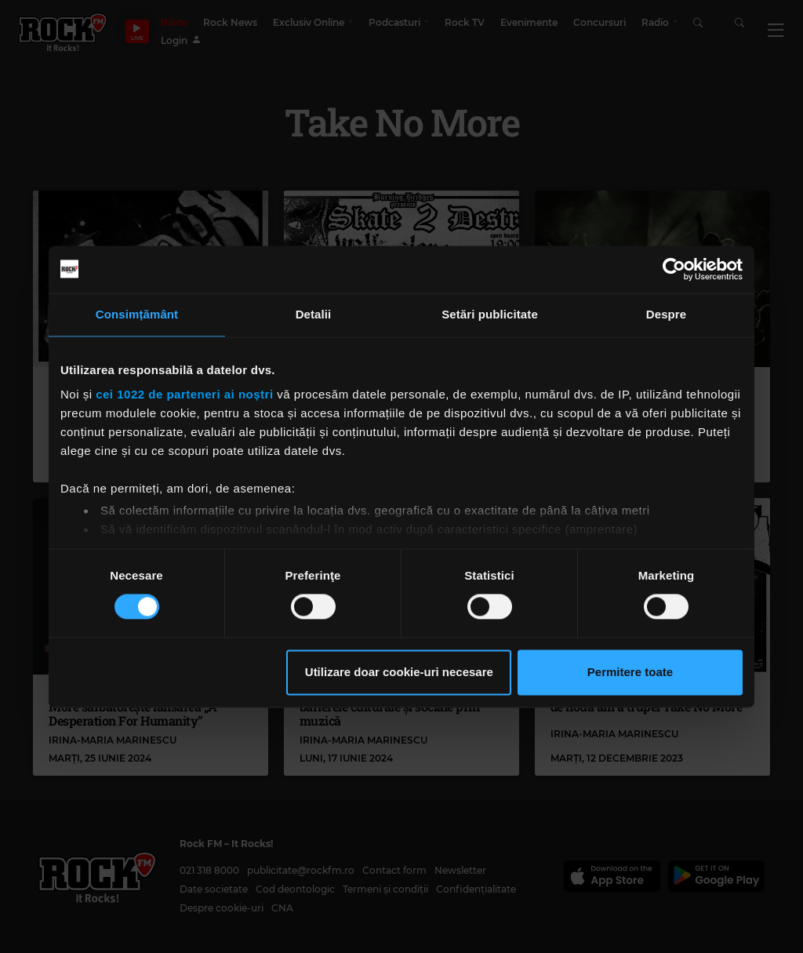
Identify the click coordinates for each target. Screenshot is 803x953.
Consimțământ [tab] (137, 314)
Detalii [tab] (314, 314)
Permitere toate (630, 671)
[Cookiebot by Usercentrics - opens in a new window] (674, 269)
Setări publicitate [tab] (489, 314)
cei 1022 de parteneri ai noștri (184, 394)
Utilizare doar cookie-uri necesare (399, 671)
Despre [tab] (666, 314)
